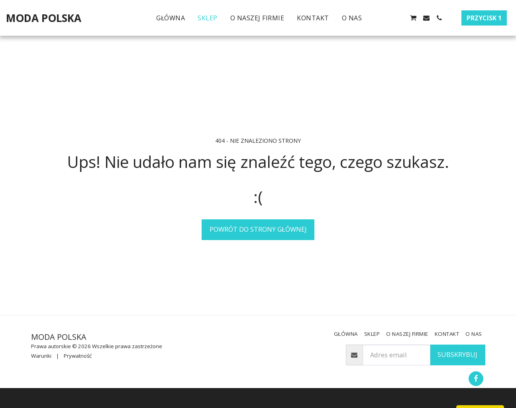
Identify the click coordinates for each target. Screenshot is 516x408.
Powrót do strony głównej (258, 229)
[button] (375, 18)
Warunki (41, 355)
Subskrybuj (457, 354)
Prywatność (78, 355)
